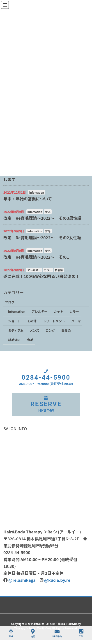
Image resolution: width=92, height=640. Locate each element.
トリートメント (54, 321)
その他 (32, 321)
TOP (11, 633)
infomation (36, 192)
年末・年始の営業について (27, 198)
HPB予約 (57, 633)
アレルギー (34, 270)
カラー (48, 270)
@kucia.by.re (57, 580)
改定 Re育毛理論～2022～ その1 (36, 257)
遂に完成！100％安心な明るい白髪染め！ (41, 276)
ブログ (9, 302)
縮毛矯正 (14, 340)
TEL (81, 633)
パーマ (76, 321)
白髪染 (59, 270)
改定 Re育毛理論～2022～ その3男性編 (42, 218)
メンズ (34, 330)
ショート (14, 321)
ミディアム (15, 330)
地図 (33, 633)
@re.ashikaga (22, 580)
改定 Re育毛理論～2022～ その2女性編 (42, 237)
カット (58, 311)
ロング (50, 330)
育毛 (48, 212)
